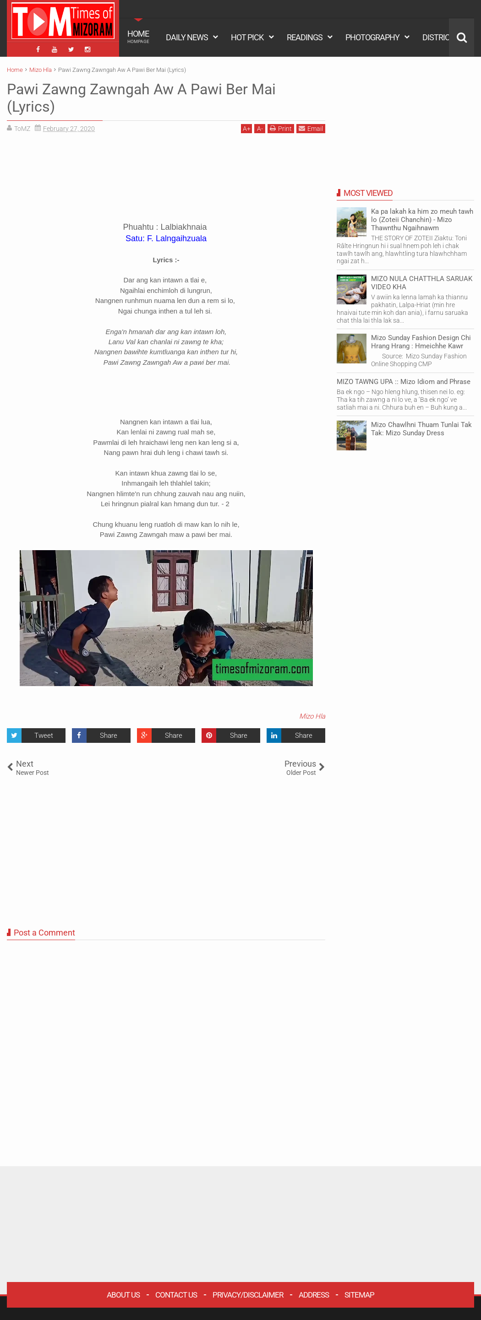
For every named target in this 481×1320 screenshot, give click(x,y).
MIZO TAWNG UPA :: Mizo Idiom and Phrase (403, 382)
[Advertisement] (166, 181)
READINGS (304, 37)
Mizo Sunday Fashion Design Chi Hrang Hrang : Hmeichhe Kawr (421, 342)
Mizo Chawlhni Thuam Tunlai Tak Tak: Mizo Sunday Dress (421, 429)
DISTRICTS (440, 37)
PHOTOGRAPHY (372, 37)
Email (311, 128)
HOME (138, 36)
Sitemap (359, 1294)
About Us (123, 1294)
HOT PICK (247, 37)
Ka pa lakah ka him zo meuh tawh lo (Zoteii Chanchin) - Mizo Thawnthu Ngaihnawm (422, 219)
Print (281, 128)
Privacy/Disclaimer (248, 1294)
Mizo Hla (312, 716)
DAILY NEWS (187, 37)
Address (314, 1294)
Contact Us (176, 1294)
